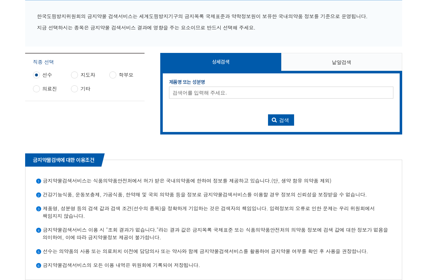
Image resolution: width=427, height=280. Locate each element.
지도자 (87, 74)
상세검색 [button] (220, 62)
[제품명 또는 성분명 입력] (281, 93)
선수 (47, 74)
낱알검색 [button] (341, 62)
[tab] (220, 62)
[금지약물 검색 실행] (281, 120)
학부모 (126, 74)
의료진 (49, 88)
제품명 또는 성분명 (187, 82)
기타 (85, 88)
